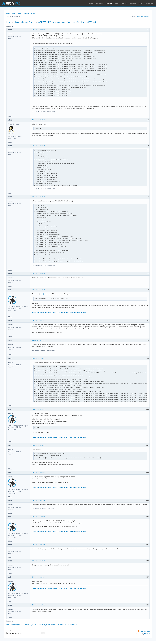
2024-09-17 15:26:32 (38, 30)
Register (26, 13)
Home (91, 3)
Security (133, 3)
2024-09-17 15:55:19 (38, 120)
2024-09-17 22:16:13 (38, 146)
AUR (140, 3)
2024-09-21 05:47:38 (38, 545)
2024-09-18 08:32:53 (38, 320)
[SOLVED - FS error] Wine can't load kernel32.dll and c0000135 (67, 22)
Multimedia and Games (24, 22)
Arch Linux (12, 3)
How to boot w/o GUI (51, 312)
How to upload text (38, 312)
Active (138, 16)
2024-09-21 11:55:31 (38, 605)
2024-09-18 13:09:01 (38, 409)
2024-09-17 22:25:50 (38, 197)
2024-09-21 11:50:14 (38, 577)
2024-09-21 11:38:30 (38, 561)
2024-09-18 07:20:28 (38, 290)
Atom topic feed (145, 631)
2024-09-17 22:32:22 (38, 274)
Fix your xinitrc (81, 312)
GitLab (124, 3)
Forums (109, 3)
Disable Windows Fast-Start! (67, 312)
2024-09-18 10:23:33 (38, 340)
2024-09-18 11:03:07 (38, 358)
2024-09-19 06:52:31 (38, 472)
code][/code (44, 294)
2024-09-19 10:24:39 (38, 500)
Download (149, 3)
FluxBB (147, 634)
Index (8, 13)
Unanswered (145, 16)
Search (19, 13)
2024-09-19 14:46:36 (38, 517)
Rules (13, 13)
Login (33, 13)
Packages (99, 3)
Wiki (117, 3)
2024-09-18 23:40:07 (38, 445)
